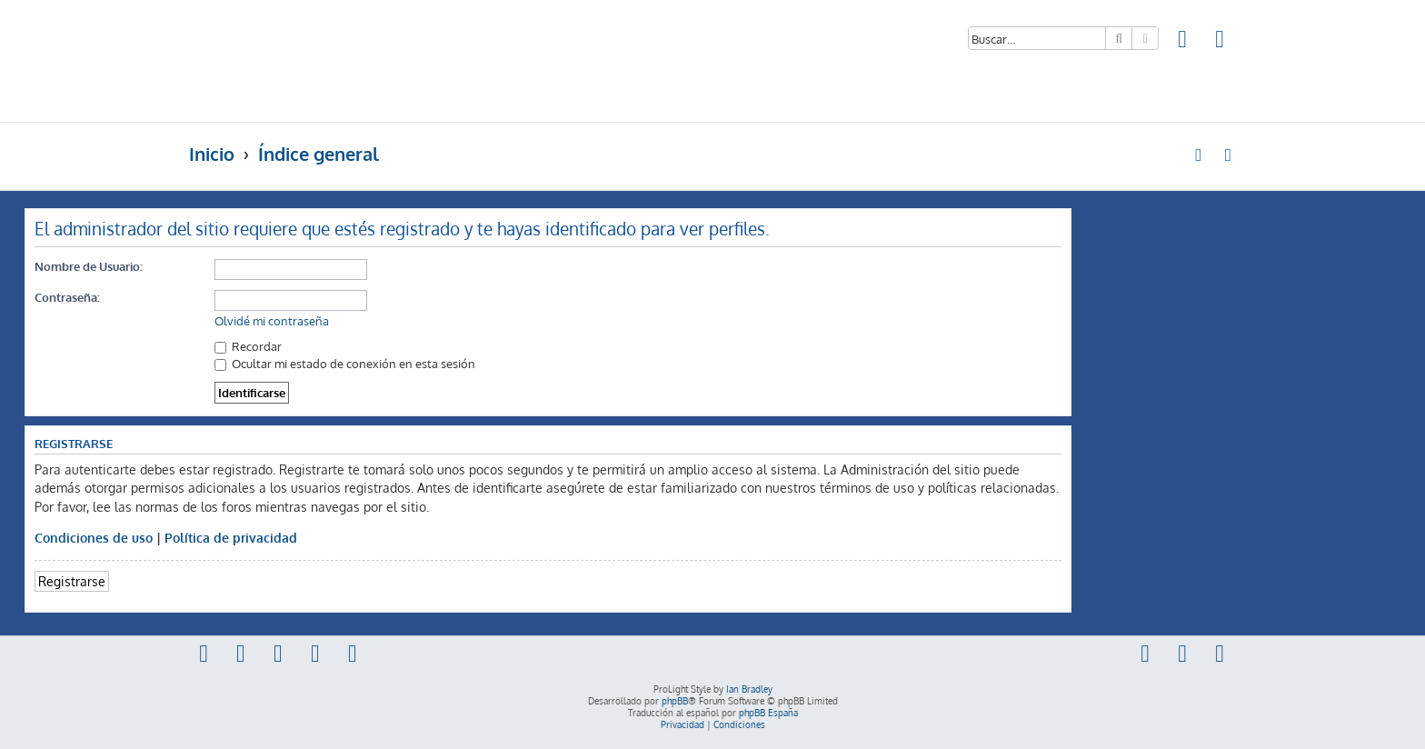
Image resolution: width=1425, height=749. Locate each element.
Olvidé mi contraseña (271, 321)
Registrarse (71, 581)
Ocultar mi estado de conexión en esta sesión (344, 363)
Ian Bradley (749, 689)
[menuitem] (1183, 41)
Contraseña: (67, 297)
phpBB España (768, 712)
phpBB (675, 700)
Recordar (248, 346)
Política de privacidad (230, 537)
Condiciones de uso (94, 537)
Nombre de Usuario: (89, 266)
